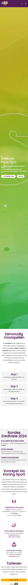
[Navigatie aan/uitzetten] (21, 3)
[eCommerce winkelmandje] (25, 3)
